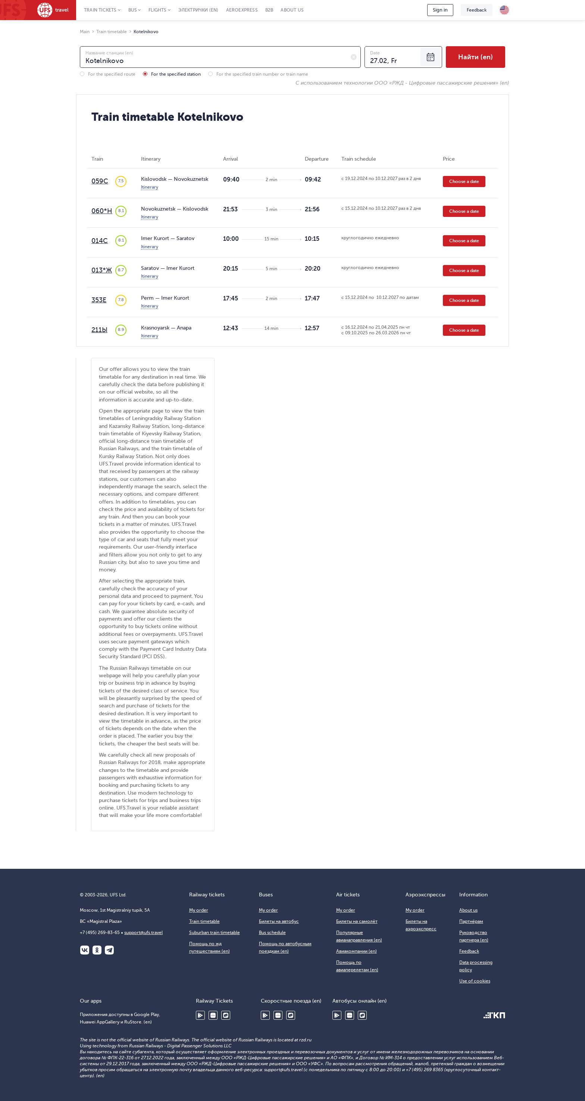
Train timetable (204, 921)
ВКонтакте (85, 950)
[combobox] (220, 57)
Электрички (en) (198, 10)
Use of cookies (474, 981)
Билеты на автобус (279, 921)
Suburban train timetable (214, 932)
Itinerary (149, 187)
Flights (157, 10)
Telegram (109, 950)
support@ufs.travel (143, 932)
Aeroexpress (242, 10)
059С (99, 181)
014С (99, 241)
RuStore (225, 1015)
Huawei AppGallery (213, 1015)
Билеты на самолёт (357, 921)
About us (292, 10)
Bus (132, 10)
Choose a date (464, 181)
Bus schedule (272, 932)
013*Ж (101, 270)
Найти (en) (475, 57)
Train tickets (100, 10)
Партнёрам (471, 921)
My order (198, 910)
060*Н (101, 211)
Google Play (200, 1015)
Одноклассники (97, 950)
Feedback (477, 10)
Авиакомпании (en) (356, 951)
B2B (269, 10)
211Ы (99, 330)
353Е (98, 300)
